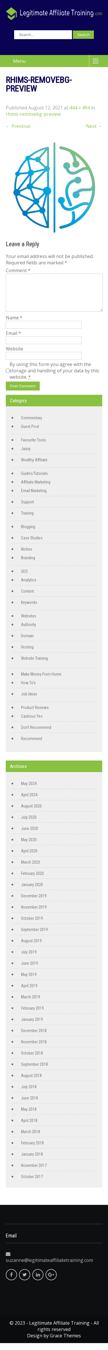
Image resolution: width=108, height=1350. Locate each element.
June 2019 (29, 970)
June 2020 (29, 835)
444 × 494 (79, 108)
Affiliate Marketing (35, 489)
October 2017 (32, 1183)
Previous (18, 126)
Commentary (31, 424)
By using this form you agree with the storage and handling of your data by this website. (54, 377)
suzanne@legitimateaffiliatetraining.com (49, 1267)
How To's (28, 689)
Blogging (28, 533)
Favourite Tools (33, 447)
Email (13, 340)
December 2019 (34, 902)
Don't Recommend (36, 734)
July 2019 (29, 959)
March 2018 (30, 1138)
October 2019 (32, 925)
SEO (24, 578)
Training (27, 520)
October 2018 (32, 1060)
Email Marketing (34, 497)
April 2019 (29, 992)
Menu (19, 61)
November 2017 (34, 1172)
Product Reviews (35, 714)
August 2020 (31, 813)
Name (14, 324)
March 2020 (30, 869)
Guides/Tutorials (34, 480)
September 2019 (34, 936)
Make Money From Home (41, 681)
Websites (28, 623)
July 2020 (29, 824)
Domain (27, 642)
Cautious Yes (32, 723)
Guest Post (30, 433)
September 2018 (34, 1071)
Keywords (29, 609)
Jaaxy (26, 455)
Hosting (27, 654)
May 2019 (29, 981)
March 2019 (30, 1004)
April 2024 (29, 801)
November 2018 (34, 1048)
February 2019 (32, 1015)
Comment (18, 270)
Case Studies (32, 545)
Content (27, 598)
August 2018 (31, 1082)
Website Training (34, 665)
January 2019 (32, 1026)
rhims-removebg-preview (33, 114)
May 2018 (29, 1116)
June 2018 (29, 1105)
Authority (28, 631)
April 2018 (29, 1127)
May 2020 (29, 846)
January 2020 (32, 891)
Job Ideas (29, 701)
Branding (28, 564)
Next (94, 126)
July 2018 (29, 1093)
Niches (26, 556)
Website (14, 355)
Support (27, 509)
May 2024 (29, 790)
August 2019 (31, 947)
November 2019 (34, 914)
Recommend (31, 745)
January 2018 (32, 1161)
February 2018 (32, 1150)
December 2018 (34, 1037)
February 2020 (32, 880)
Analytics (28, 587)
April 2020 (29, 858)
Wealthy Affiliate (34, 466)
